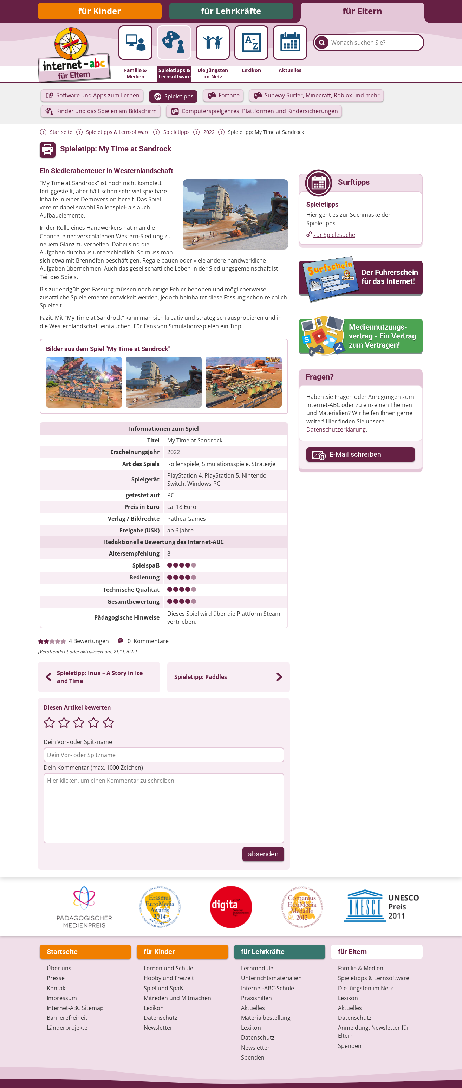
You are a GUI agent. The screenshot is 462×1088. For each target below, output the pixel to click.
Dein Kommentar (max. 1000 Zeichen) (93, 768)
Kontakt (57, 988)
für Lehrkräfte (231, 11)
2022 (209, 133)
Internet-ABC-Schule (267, 988)
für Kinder (99, 11)
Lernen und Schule (168, 968)
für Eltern (362, 11)
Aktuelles (253, 1008)
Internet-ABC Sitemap (75, 1008)
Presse (56, 978)
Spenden (253, 1057)
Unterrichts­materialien (271, 978)
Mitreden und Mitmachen (177, 998)
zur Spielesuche (334, 236)
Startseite (61, 133)
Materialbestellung (266, 1018)
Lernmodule (257, 968)
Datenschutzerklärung (336, 430)
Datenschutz (160, 1018)
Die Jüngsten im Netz (365, 988)
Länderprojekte (67, 1027)
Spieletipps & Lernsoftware (118, 133)
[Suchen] (321, 46)
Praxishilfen (256, 998)
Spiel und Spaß (163, 988)
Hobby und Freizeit (169, 978)
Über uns (59, 968)
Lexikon (154, 1008)
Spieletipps (176, 133)
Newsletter (158, 1027)
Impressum (62, 998)
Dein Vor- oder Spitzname (78, 743)
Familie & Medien (360, 968)
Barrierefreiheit (67, 1018)
